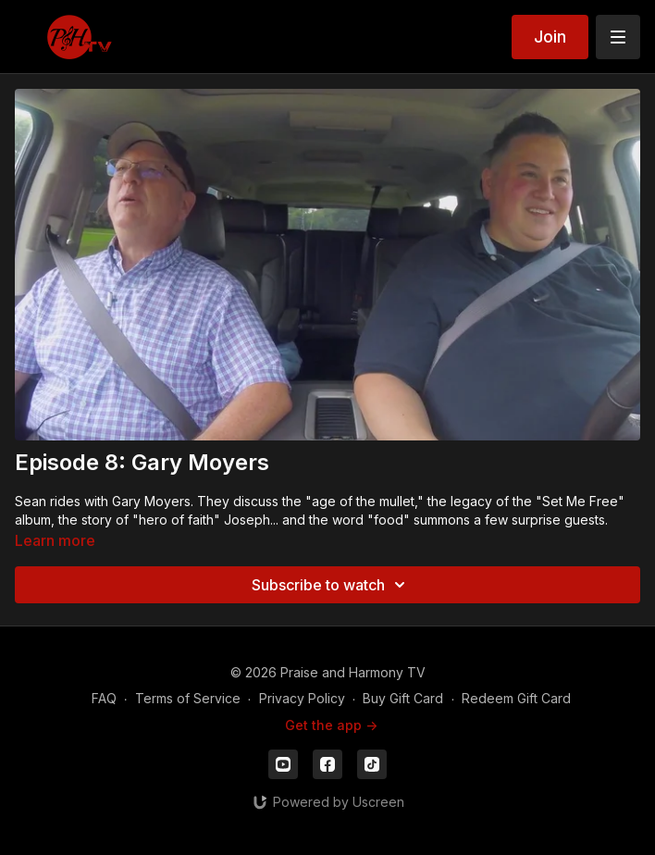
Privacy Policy (302, 698)
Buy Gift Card (403, 698)
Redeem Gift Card (516, 698)
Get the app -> (331, 725)
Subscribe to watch (331, 585)
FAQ (104, 698)
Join (550, 36)
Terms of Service (188, 698)
